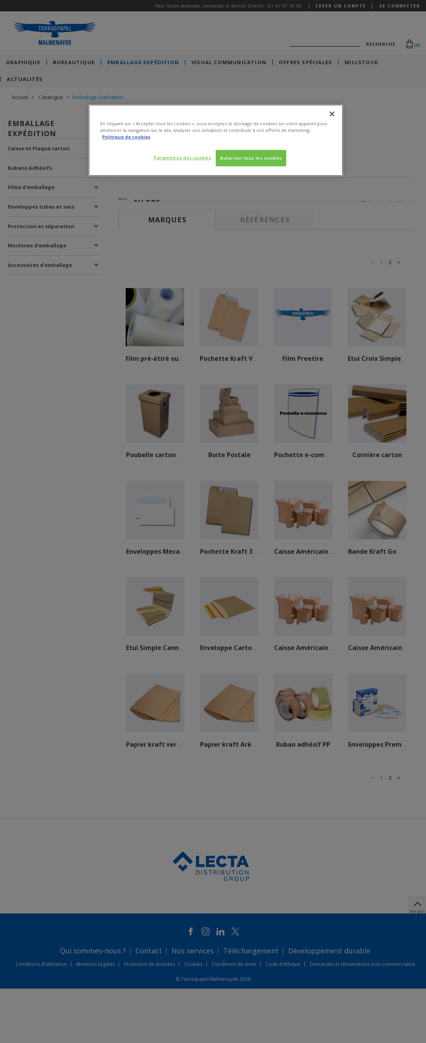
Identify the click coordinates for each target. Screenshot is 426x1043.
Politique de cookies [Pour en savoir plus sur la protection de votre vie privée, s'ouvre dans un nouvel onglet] (126, 137)
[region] (215, 140)
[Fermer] (332, 113)
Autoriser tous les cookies (251, 158)
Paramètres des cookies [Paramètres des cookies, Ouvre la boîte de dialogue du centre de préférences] (182, 157)
